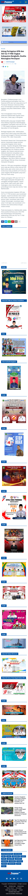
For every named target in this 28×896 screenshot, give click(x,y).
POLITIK (4, 863)
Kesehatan (18, 858)
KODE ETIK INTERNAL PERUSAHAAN (14, 893)
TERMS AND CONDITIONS (11, 890)
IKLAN (3, 858)
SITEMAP (21, 890)
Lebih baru (4, 263)
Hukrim (23, 856)
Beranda (3, 48)
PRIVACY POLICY (10, 888)
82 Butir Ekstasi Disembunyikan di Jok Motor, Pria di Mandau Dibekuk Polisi (20, 832)
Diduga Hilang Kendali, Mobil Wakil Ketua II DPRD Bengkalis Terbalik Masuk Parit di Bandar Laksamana (20, 811)
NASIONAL (4, 861)
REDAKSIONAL (20, 886)
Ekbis (3, 856)
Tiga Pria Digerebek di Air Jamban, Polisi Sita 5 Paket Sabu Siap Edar (20, 822)
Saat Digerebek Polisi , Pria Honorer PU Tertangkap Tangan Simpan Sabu (20, 843)
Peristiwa (19, 861)
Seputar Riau (11, 863)
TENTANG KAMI (12, 886)
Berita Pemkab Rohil (7, 854)
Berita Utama (18, 854)
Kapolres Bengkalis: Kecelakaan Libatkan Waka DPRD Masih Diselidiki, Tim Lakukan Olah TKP (20, 800)
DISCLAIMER (18, 888)
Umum (3, 866)
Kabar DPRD (10, 858)
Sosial (18, 863)
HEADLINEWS (16, 856)
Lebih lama (23, 263)
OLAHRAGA (12, 861)
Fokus (8, 856)
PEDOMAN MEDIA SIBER (14, 892)
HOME (5, 886)
